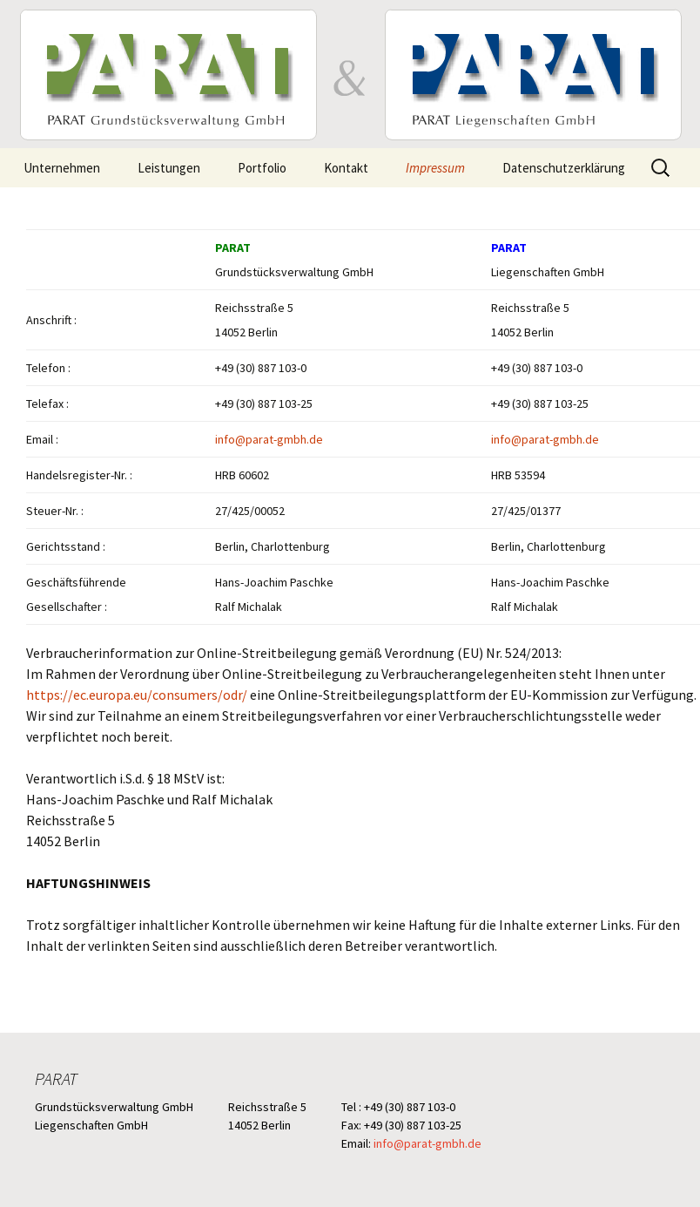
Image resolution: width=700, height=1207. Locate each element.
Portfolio (262, 167)
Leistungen (169, 167)
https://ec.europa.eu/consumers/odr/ (136, 694)
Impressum (435, 167)
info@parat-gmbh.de (269, 439)
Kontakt (346, 167)
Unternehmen (62, 167)
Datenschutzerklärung (563, 167)
